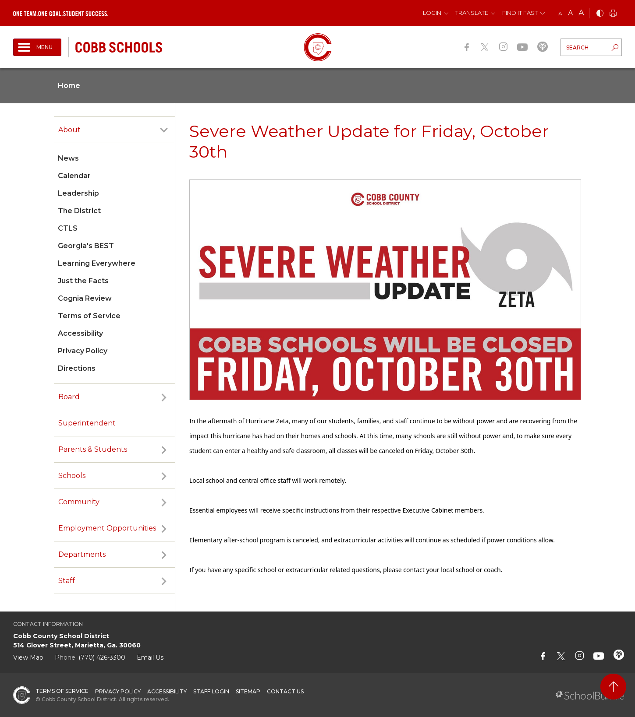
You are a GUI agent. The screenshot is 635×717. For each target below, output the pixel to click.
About (69, 130)
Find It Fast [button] (520, 12)
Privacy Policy (82, 351)
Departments (82, 554)
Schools (71, 475)
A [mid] (570, 13)
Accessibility (80, 333)
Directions (77, 368)
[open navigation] (37, 47)
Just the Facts (83, 281)
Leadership (78, 193)
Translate (471, 12)
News (68, 158)
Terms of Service (89, 316)
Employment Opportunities (107, 528)
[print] (613, 14)
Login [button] (432, 12)
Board (69, 397)
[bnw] (599, 14)
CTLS (68, 228)
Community (78, 502)
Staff (66, 580)
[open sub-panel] (164, 130)
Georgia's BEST (86, 246)
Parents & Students (92, 449)
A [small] (560, 13)
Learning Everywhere (96, 263)
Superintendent (87, 423)
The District (79, 211)
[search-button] (614, 48)
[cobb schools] (118, 46)
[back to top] (613, 686)
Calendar (74, 176)
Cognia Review (85, 298)
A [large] (581, 13)
